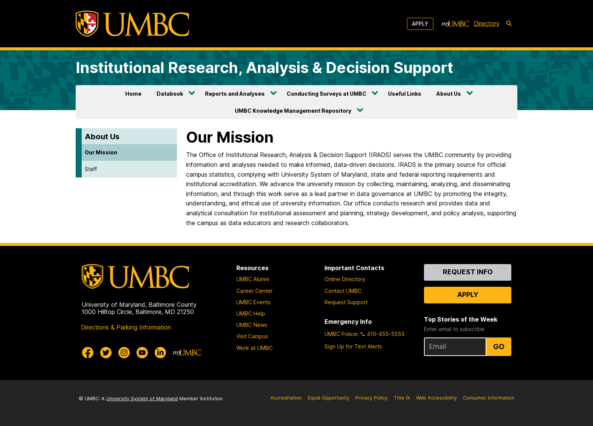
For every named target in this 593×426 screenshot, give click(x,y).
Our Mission (101, 152)
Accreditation (286, 398)
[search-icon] (509, 24)
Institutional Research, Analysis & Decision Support (264, 67)
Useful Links (404, 93)
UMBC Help (250, 313)
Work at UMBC (254, 348)
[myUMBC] (455, 24)
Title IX (402, 398)
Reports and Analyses (235, 93)
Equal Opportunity (328, 398)
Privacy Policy (371, 398)
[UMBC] (132, 23)
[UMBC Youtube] (142, 352)
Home (133, 93)
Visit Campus (252, 336)
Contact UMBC (343, 291)
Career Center (254, 291)
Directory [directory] (487, 23)
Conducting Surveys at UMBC (326, 93)
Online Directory (344, 279)
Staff (91, 169)
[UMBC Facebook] (87, 352)
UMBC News (251, 325)
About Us (448, 93)
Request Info (468, 272)
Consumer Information (488, 398)
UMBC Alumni (252, 279)
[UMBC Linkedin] (160, 352)
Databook (170, 93)
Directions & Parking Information (126, 327)
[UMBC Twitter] (106, 352)
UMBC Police (340, 334)
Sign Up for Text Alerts (353, 346)
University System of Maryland (142, 398)
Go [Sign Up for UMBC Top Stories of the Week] (499, 346)
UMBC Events (253, 302)
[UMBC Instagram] (124, 352)
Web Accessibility (436, 398)
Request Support (346, 302)
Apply (420, 23)
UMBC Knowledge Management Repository (293, 110)
